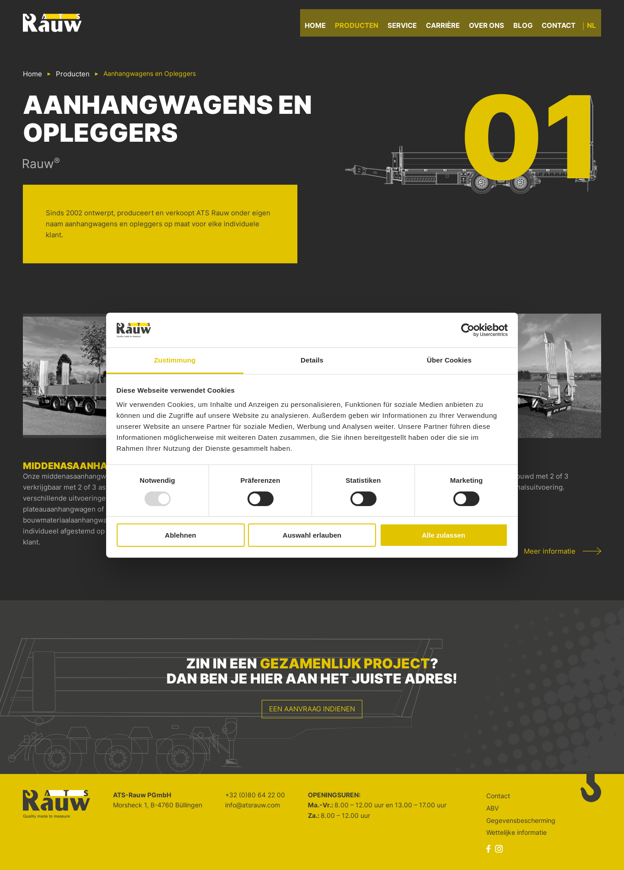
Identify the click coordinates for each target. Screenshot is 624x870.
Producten (361, 27)
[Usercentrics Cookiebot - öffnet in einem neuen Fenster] (468, 330)
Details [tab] (312, 360)
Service (407, 27)
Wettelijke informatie (516, 832)
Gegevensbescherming (520, 820)
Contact (564, 27)
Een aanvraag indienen (312, 709)
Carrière (448, 27)
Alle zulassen (443, 535)
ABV (492, 808)
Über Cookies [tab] (449, 360)
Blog (528, 27)
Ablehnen (180, 535)
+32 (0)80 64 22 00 (255, 795)
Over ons (491, 27)
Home (320, 27)
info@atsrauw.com (252, 805)
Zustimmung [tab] (175, 360)
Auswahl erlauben (312, 535)
